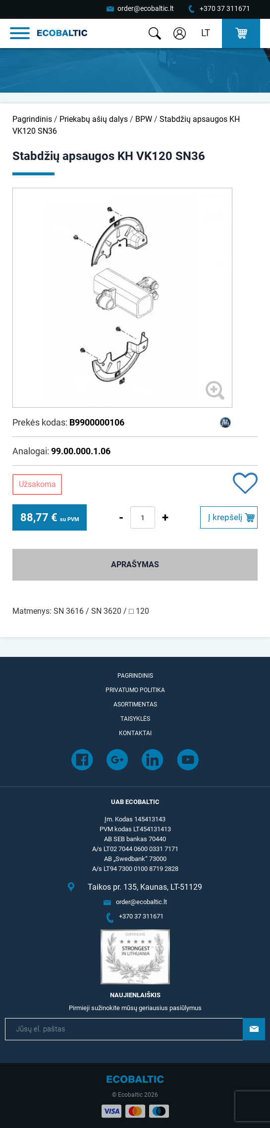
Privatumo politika (135, 690)
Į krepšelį (225, 517)
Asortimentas (135, 704)
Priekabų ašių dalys (93, 119)
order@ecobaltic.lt (145, 8)
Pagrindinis (32, 119)
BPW (143, 119)
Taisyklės (135, 718)
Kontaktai (135, 733)
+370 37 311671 (225, 8)
